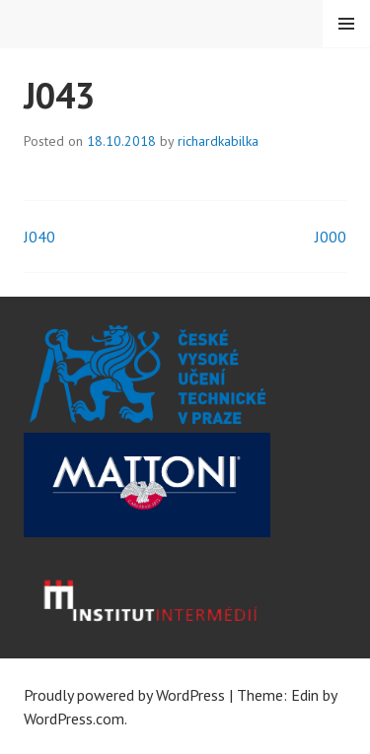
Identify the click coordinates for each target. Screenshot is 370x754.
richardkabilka (218, 141)
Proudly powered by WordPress (124, 695)
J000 (330, 236)
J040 (39, 236)
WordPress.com (74, 718)
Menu (346, 24)
